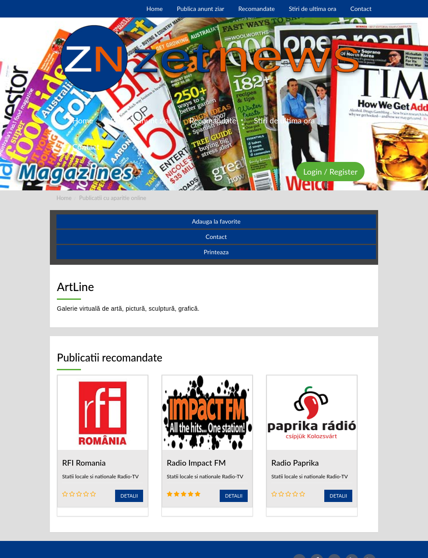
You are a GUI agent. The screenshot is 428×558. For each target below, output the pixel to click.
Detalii (129, 495)
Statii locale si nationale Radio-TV (100, 476)
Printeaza (215, 252)
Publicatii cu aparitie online (112, 197)
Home (64, 197)
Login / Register (330, 171)
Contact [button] (216, 236)
